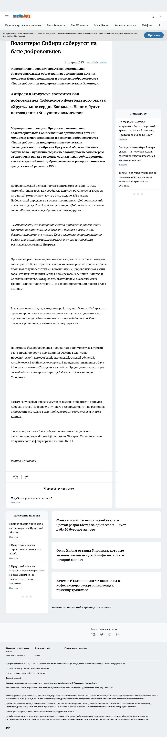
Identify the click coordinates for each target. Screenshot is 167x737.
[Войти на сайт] (160, 16)
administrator (97, 62)
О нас (37, 655)
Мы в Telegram (56, 25)
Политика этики (42, 648)
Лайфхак (147, 25)
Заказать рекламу (125, 25)
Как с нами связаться (15, 655)
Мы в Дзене (101, 25)
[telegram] (27, 477)
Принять (154, 35)
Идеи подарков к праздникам (23, 25)
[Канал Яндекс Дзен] (118, 634)
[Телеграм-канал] (110, 634)
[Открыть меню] (7, 16)
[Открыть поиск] (152, 16)
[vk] (16, 477)
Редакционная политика (75, 648)
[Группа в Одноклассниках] (101, 634)
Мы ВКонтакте (79, 25)
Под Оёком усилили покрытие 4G (59, 501)
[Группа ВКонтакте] (93, 634)
